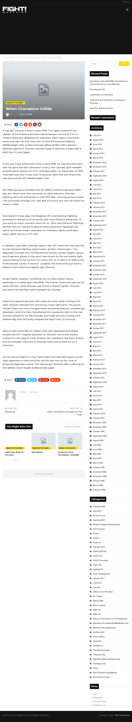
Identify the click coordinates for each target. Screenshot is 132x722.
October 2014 (98, 171)
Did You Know (99, 529)
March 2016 (98, 149)
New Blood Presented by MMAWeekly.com (111, 623)
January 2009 (98, 467)
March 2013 (98, 252)
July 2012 (97, 288)
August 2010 (98, 387)
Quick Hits (97, 641)
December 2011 (99, 319)
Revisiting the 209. (97, 89)
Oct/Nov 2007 (98, 632)
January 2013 (98, 261)
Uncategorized (99, 664)
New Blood (10, 412)
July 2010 (97, 391)
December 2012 (99, 266)
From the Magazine (101, 574)
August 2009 (98, 440)
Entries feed (97, 698)
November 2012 (99, 270)
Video (95, 668)
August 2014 (98, 180)
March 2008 (98, 485)
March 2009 (98, 463)
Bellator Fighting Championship (106, 524)
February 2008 (99, 490)
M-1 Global (97, 596)
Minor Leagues (99, 605)
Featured (97, 543)
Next (16, 460)
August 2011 (98, 337)
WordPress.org (98, 705)
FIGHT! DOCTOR (99, 551)
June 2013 (97, 239)
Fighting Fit (97, 569)
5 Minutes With (99, 507)
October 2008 (98, 481)
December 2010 (99, 369)
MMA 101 (97, 610)
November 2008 (99, 476)
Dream (96, 534)
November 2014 (99, 167)
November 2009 (99, 427)
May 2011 (97, 346)
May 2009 (97, 454)
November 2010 (99, 373)
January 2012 (98, 315)
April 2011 (97, 351)
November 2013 (99, 216)
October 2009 (98, 431)
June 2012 (97, 292)
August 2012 (98, 283)
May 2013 (97, 243)
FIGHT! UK (97, 565)
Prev (8, 460)
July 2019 (97, 135)
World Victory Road (101, 677)
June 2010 (97, 396)
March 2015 (98, 158)
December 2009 (99, 423)
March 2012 (98, 306)
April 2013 (97, 248)
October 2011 (98, 328)
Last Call (96, 587)
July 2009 (97, 445)
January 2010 (98, 418)
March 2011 (98, 355)
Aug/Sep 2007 (99, 520)
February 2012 (99, 310)
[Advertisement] (66, 35)
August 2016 (98, 140)
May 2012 (97, 297)
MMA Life (97, 614)
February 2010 (99, 413)
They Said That (99, 655)
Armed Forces (99, 516)
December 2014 (99, 162)
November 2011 (99, 324)
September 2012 (100, 279)
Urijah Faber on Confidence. (101, 95)
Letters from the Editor (103, 592)
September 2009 (100, 436)
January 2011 (98, 364)
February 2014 (99, 203)
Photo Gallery (99, 637)
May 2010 (97, 400)
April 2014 (97, 198)
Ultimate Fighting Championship (106, 659)
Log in (94, 694)
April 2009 (97, 458)
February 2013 (99, 256)
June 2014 (97, 189)
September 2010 (100, 382)
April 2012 (97, 301)
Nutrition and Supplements (104, 628)
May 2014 (97, 194)
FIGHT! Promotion (100, 560)
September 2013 (100, 225)
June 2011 (97, 342)
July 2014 (97, 185)
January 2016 (98, 153)
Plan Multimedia (122, 715)
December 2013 (99, 212)
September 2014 (100, 176)
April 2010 (97, 405)
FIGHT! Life (97, 556)
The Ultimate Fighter (101, 650)
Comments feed (99, 701)
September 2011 (100, 333)
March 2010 (98, 409)
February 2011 (99, 360)
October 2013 (98, 221)
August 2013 (98, 230)
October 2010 (98, 378)
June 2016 (97, 144)
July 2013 (97, 234)
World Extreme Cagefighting (105, 673)
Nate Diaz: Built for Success (101, 108)
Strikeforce (98, 646)
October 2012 (98, 275)
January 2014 (98, 207)
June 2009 (97, 449)
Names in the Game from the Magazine (16, 103)
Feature (96, 538)
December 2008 (99, 472)
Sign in (126, 2)
